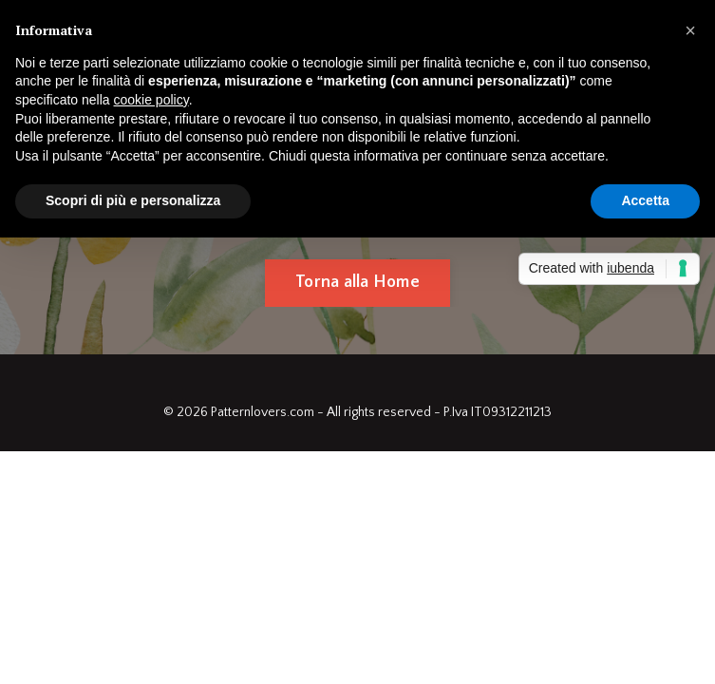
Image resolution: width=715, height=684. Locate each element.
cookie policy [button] (151, 99)
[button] (690, 30)
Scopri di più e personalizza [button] (133, 200)
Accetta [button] (645, 200)
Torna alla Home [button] (357, 282)
